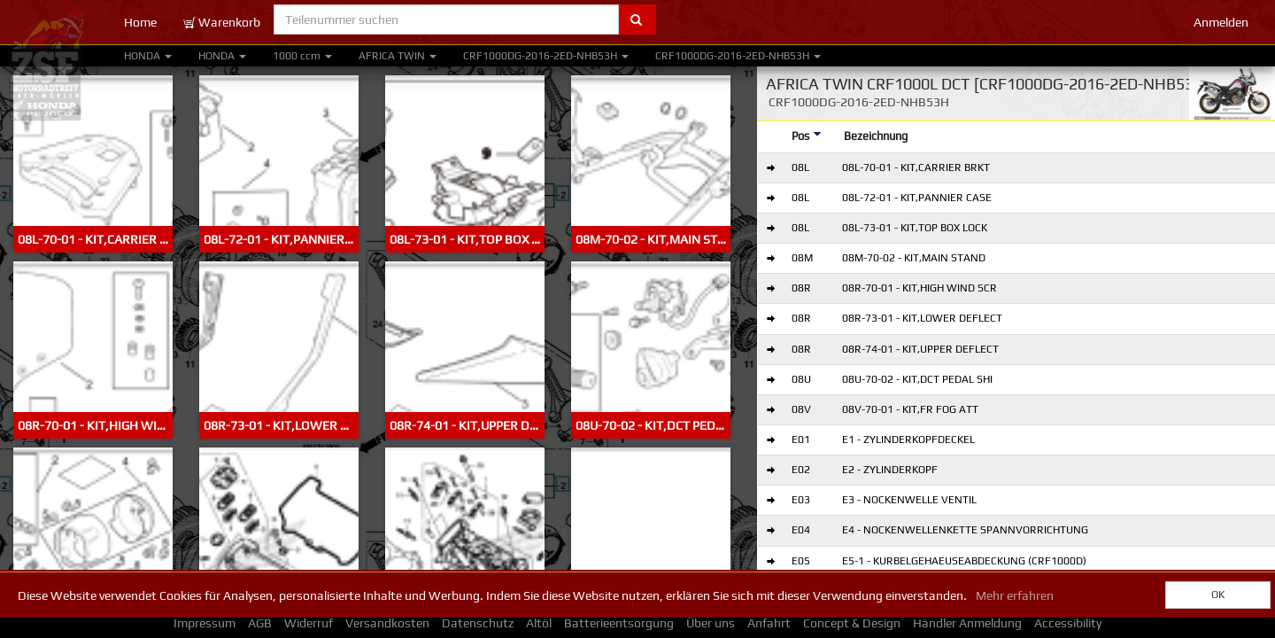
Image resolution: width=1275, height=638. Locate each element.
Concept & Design (851, 623)
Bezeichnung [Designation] (876, 136)
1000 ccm (302, 56)
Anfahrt (769, 623)
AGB (260, 623)
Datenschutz (478, 623)
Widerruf (308, 623)
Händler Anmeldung (967, 623)
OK (1218, 594)
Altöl (539, 623)
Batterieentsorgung (619, 623)
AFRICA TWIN (398, 56)
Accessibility (1067, 623)
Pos (806, 136)
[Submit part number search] (637, 19)
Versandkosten (387, 623)
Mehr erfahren (1015, 595)
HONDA (148, 56)
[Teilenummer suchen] (446, 19)
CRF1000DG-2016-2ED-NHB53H (546, 56)
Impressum (205, 623)
